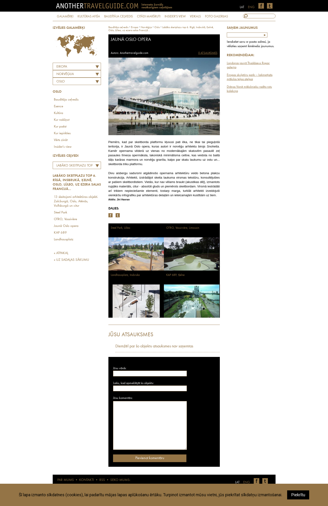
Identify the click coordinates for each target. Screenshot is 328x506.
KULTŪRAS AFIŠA (89, 16)
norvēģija (146, 27)
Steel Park (60, 212)
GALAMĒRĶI (65, 16)
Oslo (60, 81)
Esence (58, 106)
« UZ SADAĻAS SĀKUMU (71, 260)
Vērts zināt (61, 140)
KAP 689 (60, 233)
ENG (251, 7)
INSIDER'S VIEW (175, 16)
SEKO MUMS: (120, 480)
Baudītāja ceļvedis (66, 99)
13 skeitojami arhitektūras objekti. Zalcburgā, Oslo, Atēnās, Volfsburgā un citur (76, 201)
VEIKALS (195, 16)
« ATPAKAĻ (61, 253)
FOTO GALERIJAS (216, 16)
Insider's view (62, 147)
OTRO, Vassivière (65, 219)
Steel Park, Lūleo (120, 227)
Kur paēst (60, 126)
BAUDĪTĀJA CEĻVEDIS (118, 16)
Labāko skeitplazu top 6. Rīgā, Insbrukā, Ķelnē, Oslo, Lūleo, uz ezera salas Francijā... (73, 166)
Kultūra (58, 113)
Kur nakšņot (61, 120)
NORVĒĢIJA (65, 74)
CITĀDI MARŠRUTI (148, 16)
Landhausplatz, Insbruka (125, 275)
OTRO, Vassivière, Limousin (182, 227)
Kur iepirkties (62, 133)
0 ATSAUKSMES (208, 53)
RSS (102, 480)
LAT (242, 7)
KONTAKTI (86, 480)
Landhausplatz (63, 239)
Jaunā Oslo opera (66, 226)
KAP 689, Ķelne (175, 275)
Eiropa (61, 67)
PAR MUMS (65, 480)
